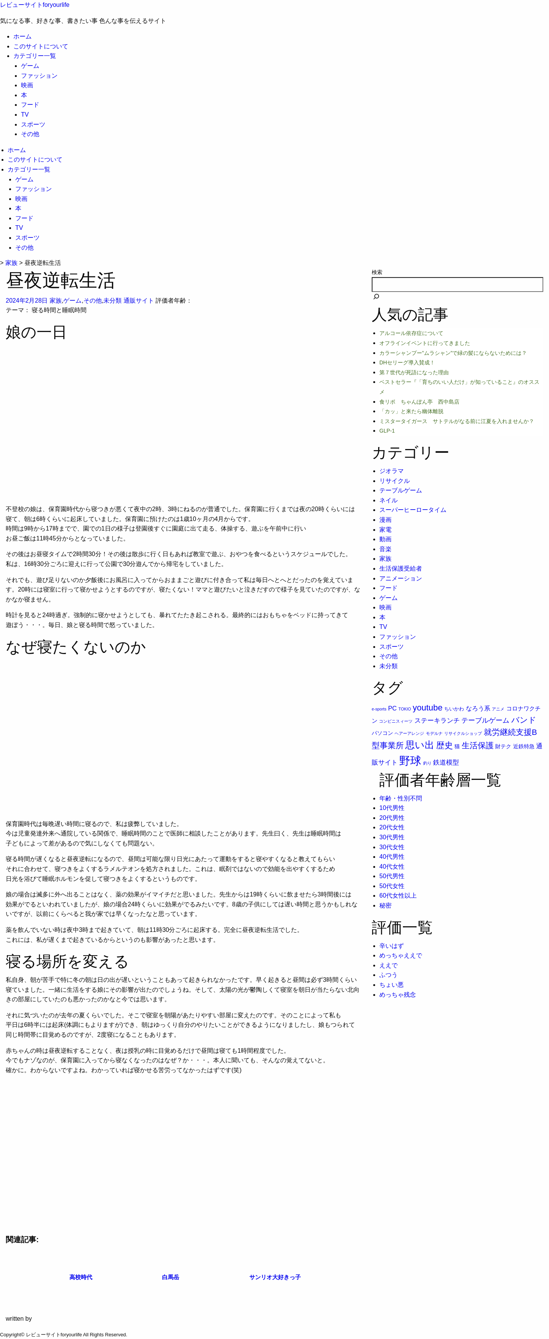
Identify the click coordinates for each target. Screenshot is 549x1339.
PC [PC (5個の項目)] (392, 708)
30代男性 (392, 837)
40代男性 (392, 856)
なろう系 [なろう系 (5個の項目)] (478, 708)
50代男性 (392, 876)
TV (25, 114)
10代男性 (392, 808)
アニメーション (400, 578)
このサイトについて (40, 46)
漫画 (385, 519)
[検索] (376, 297)
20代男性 (392, 818)
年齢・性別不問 (400, 798)
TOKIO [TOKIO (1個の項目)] (404, 709)
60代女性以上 (398, 895)
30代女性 (392, 847)
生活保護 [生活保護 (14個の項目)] (478, 745)
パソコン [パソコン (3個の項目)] (382, 733)
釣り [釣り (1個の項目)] (427, 763)
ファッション (39, 75)
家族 (56, 300)
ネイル (388, 500)
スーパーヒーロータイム (412, 510)
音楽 (385, 549)
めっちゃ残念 (397, 994)
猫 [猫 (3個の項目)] (457, 746)
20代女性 (392, 827)
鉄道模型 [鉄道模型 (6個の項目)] (446, 762)
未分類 (112, 300)
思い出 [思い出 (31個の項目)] (419, 744)
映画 (27, 85)
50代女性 (392, 886)
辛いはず (391, 946)
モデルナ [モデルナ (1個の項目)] (434, 733)
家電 (385, 529)
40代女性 (392, 866)
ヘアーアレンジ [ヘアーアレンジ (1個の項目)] (409, 733)
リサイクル (394, 481)
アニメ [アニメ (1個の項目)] (498, 709)
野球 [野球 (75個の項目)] (410, 760)
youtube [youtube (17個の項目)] (428, 707)
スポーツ (33, 124)
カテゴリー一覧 (34, 56)
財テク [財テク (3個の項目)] (503, 746)
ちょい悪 (391, 984)
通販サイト (139, 300)
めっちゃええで (400, 955)
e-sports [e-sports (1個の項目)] (379, 709)
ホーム (22, 36)
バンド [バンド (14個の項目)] (523, 719)
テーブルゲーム (400, 490)
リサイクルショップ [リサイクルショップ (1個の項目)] (463, 733)
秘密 (385, 905)
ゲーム (30, 66)
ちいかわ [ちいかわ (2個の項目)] (454, 709)
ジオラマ (391, 471)
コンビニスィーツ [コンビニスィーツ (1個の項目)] (396, 721)
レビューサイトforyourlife (34, 5)
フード (30, 104)
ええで (388, 965)
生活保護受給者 (400, 568)
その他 (30, 134)
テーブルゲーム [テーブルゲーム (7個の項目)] (485, 720)
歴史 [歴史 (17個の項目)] (444, 745)
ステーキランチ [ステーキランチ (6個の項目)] (437, 720)
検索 (377, 272)
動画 (385, 539)
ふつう (388, 975)
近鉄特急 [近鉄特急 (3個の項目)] (524, 746)
